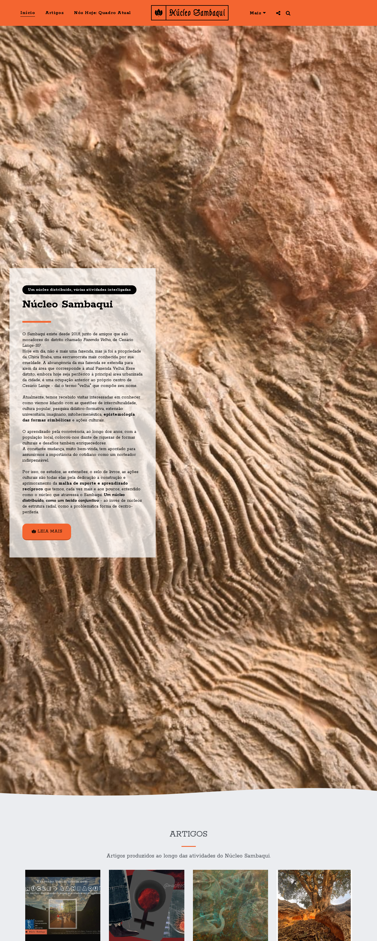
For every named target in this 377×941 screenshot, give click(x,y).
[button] (278, 13)
